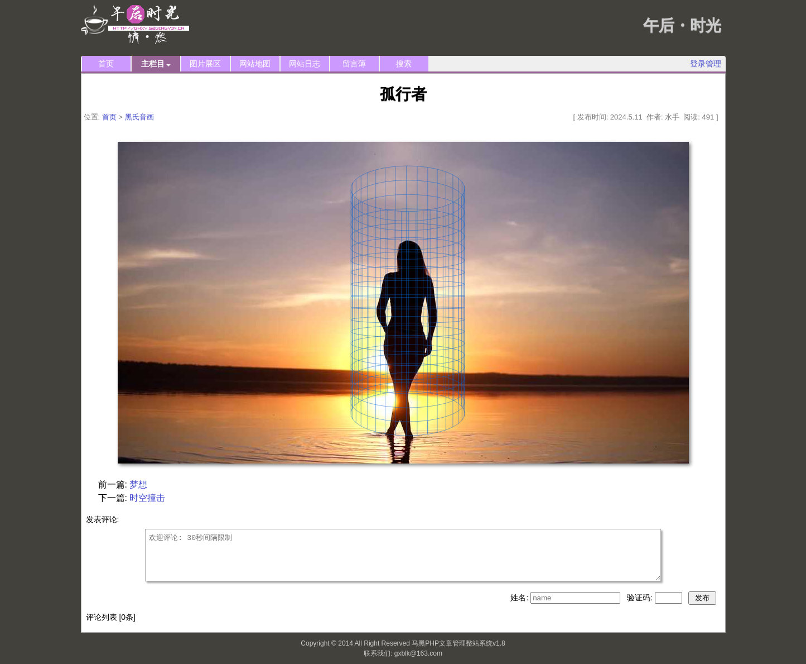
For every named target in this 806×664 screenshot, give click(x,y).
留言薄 (354, 63)
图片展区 (205, 63)
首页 (106, 63)
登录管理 (705, 63)
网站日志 (304, 63)
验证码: (641, 597)
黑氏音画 (139, 117)
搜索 (404, 63)
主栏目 (156, 64)
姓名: (520, 597)
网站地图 (255, 63)
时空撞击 (147, 498)
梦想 (138, 484)
